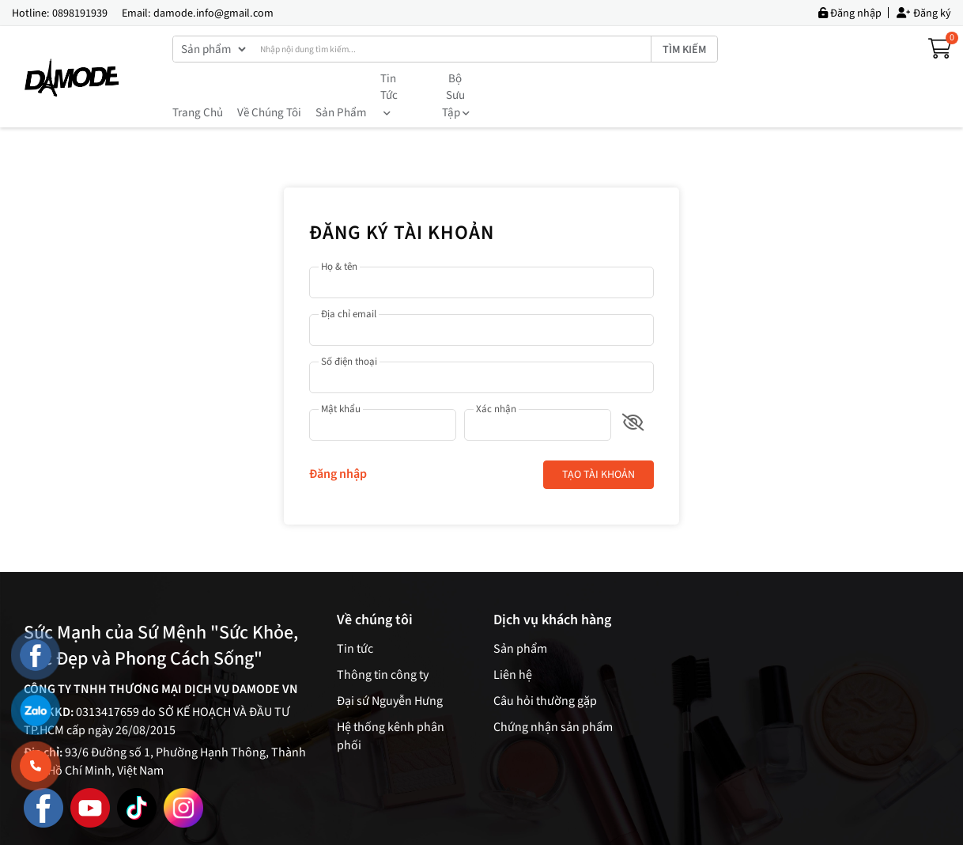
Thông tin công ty (383, 641)
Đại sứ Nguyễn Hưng (390, 667)
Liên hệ (512, 641)
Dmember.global (620, 826)
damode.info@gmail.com (213, 13)
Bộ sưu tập (471, 78)
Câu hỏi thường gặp (545, 667)
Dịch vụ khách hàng (552, 586)
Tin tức (402, 78)
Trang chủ (197, 78)
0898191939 (80, 13)
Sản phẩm (340, 78)
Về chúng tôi (269, 78)
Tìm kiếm (684, 50)
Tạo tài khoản (598, 441)
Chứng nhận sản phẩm (553, 693)
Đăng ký (924, 12)
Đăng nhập (850, 12)
